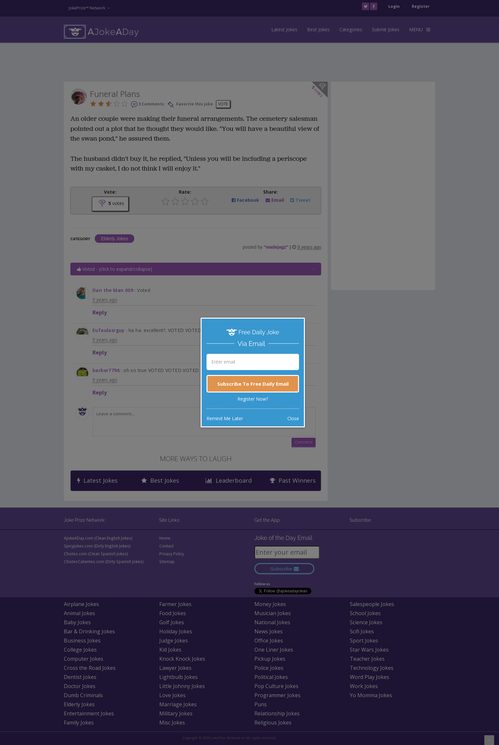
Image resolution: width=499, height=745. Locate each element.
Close (293, 418)
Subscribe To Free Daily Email (253, 383)
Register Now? (252, 399)
